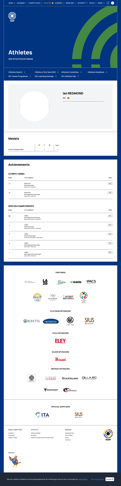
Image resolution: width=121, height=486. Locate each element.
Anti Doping (69, 435)
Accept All (109, 479)
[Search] (108, 3)
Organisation (69, 433)
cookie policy (82, 479)
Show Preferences (97, 479)
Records (33, 435)
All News (11, 433)
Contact (68, 440)
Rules (67, 437)
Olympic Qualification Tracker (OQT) (42, 437)
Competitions (12, 437)
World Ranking (35, 433)
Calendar (11, 435)
